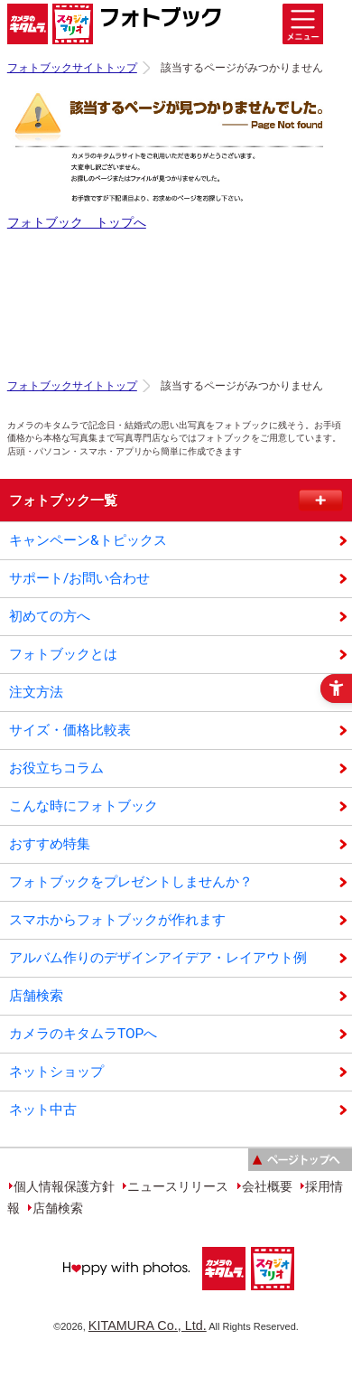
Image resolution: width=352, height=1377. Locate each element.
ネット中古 (43, 1109)
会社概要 (267, 1186)
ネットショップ (56, 1071)
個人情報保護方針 (64, 1186)
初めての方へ (49, 616)
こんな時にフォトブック (83, 806)
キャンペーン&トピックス (88, 540)
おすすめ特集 (49, 844)
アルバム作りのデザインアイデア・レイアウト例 (158, 958)
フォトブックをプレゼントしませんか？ (131, 882)
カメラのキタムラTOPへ (83, 1034)
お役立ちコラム (56, 768)
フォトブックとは (63, 654)
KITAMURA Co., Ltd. (147, 1325)
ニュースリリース (177, 1186)
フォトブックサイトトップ (72, 67)
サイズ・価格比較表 (70, 730)
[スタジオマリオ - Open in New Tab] (271, 1295)
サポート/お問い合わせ (79, 578)
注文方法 (36, 692)
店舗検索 (36, 996)
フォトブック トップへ (76, 222)
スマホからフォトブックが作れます (117, 920)
